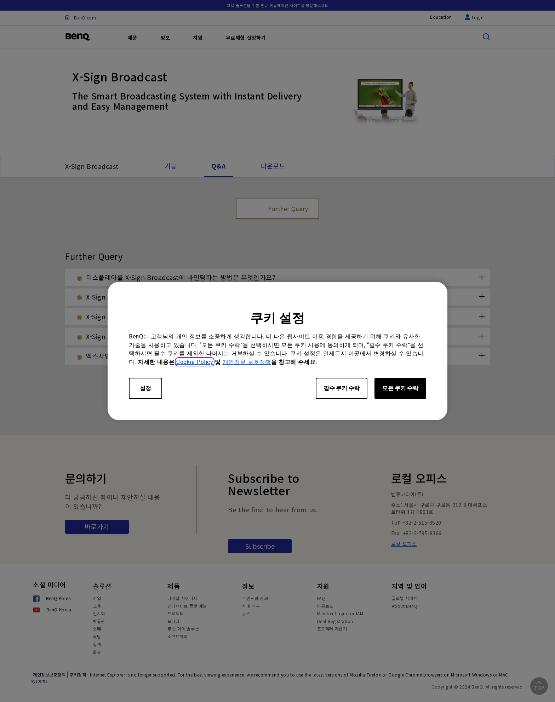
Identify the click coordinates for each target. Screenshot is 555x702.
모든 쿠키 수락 (400, 388)
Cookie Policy (194, 362)
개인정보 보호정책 (247, 362)
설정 (145, 388)
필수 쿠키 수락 (342, 388)
